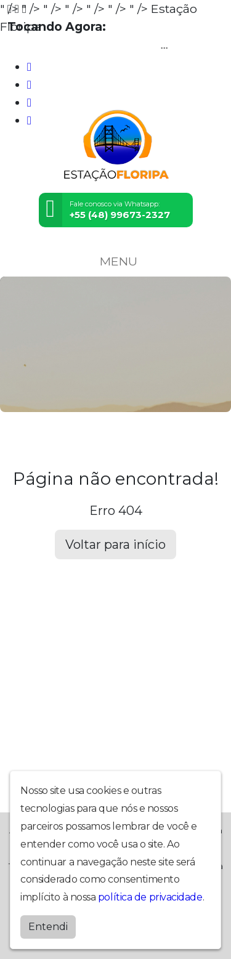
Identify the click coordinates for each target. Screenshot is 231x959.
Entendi (48, 927)
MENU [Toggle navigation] (116, 261)
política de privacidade (150, 897)
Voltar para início (115, 544)
